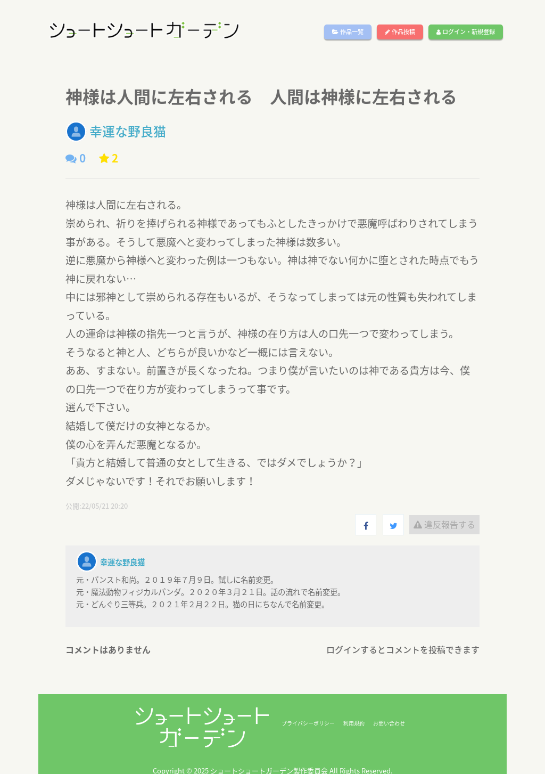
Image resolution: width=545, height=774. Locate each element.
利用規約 (354, 723)
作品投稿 (400, 31)
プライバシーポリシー (308, 723)
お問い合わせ (389, 723)
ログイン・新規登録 (465, 31)
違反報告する (444, 524)
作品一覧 (348, 31)
